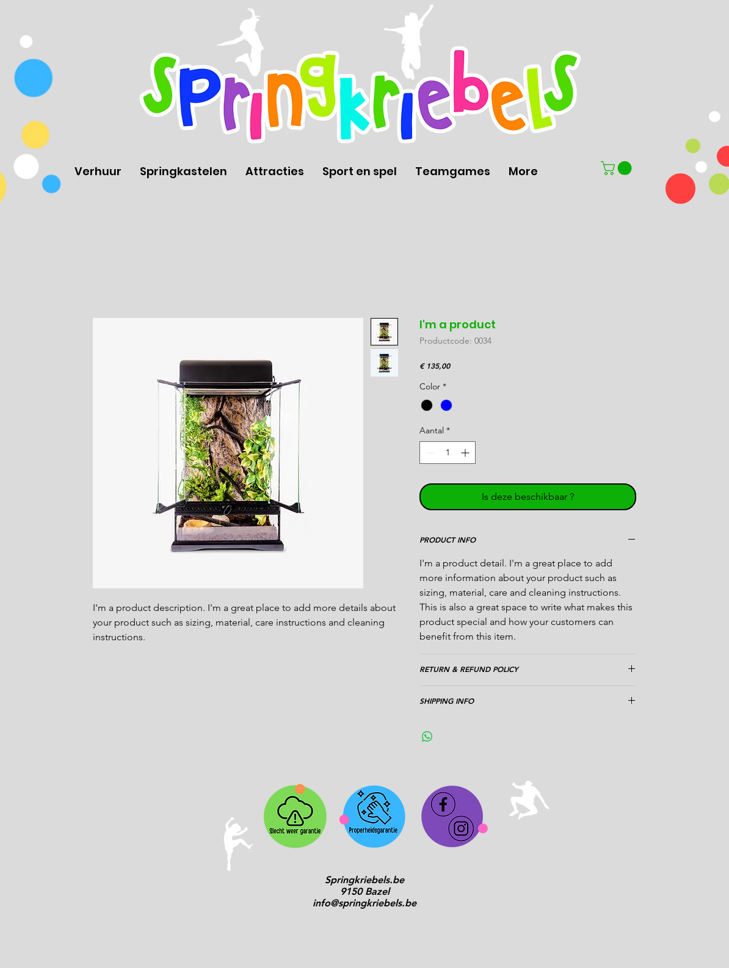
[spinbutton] (448, 452)
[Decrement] (429, 452)
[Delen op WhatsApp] (427, 736)
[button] (618, 168)
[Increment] (466, 452)
